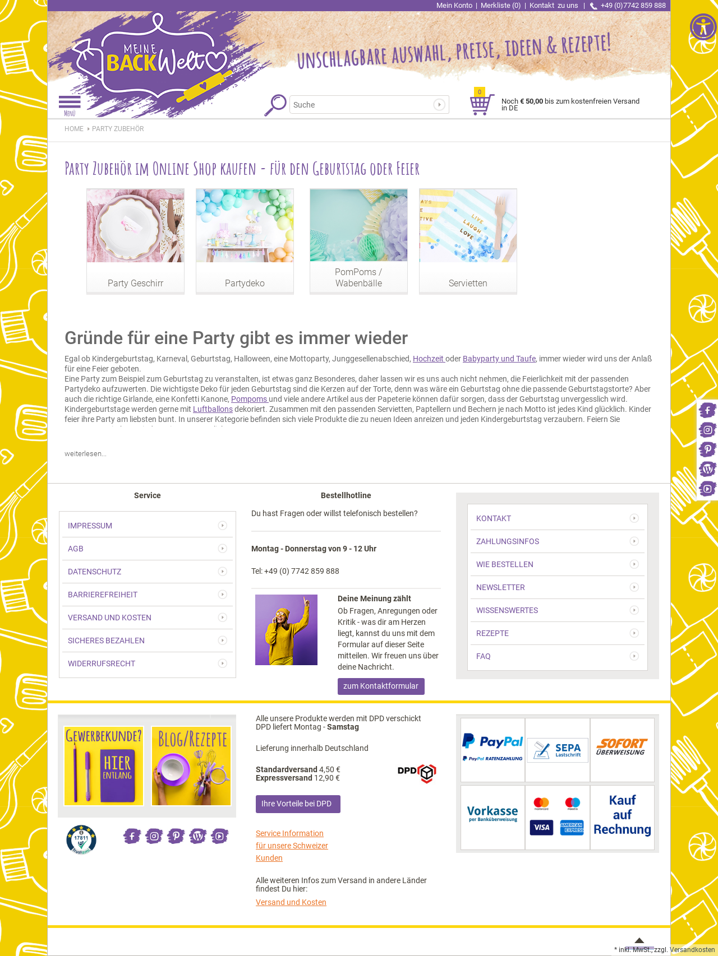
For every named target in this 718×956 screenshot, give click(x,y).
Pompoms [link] (250, 399)
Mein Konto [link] (454, 5)
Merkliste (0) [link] (501, 5)
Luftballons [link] (213, 409)
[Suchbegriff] (362, 104)
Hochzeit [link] (429, 358)
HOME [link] (74, 129)
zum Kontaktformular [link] (380, 685)
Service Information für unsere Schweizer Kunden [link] (292, 845)
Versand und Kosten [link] (291, 902)
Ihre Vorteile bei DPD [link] (296, 803)
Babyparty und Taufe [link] (499, 358)
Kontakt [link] (555, 5)
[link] (707, 409)
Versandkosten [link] (692, 950)
